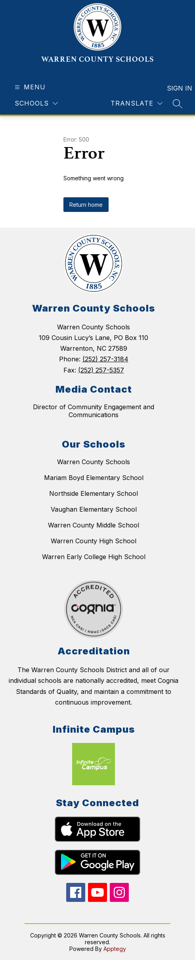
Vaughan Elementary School (94, 509)
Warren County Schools (93, 462)
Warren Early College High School (93, 557)
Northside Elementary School (93, 493)
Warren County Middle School (93, 525)
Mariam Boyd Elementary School (93, 478)
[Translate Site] (136, 103)
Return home (86, 204)
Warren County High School (93, 541)
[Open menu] (29, 87)
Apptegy (114, 948)
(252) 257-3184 (105, 359)
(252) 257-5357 (101, 370)
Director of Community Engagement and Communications (93, 411)
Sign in (174, 88)
